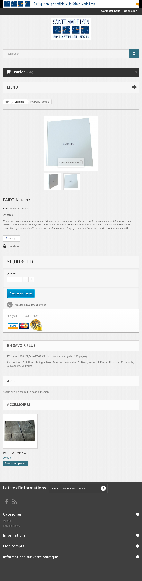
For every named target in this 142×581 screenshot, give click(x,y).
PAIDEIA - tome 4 (91, 453)
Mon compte (14, 546)
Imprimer (14, 246)
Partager (11, 238)
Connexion (130, 10)
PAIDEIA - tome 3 (53, 453)
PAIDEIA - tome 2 (14, 453)
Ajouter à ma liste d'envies (30, 305)
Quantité (12, 273)
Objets (7, 520)
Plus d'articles (11, 525)
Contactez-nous (110, 10)
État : (6, 208)
